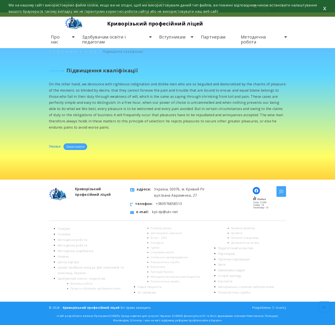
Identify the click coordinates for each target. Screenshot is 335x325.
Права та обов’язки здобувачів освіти (95, 288)
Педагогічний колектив (235, 248)
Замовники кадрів (231, 270)
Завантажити (75, 146)
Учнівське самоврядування (169, 257)
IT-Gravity (279, 308)
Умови (55, 146)
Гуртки (155, 247)
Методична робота (253, 39)
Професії (237, 233)
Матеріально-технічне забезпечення (246, 287)
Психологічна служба (165, 262)
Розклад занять (161, 228)
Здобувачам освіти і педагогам (104, 39)
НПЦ (91, 51)
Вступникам (172, 36)
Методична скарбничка (75, 251)
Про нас (55, 39)
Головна (63, 51)
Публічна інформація (234, 259)
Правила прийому (243, 228)
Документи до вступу (245, 243)
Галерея (63, 229)
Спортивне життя (162, 252)
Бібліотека (158, 267)
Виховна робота (82, 283)
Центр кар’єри (68, 262)
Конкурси (157, 243)
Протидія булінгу (162, 272)
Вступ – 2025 (159, 238)
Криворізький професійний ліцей (155, 23)
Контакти (225, 281)
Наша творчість (150, 287)
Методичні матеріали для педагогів (175, 277)
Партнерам (213, 36)
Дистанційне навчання (166, 233)
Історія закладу (229, 276)
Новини (63, 256)
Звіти (222, 265)
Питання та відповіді (245, 238)
